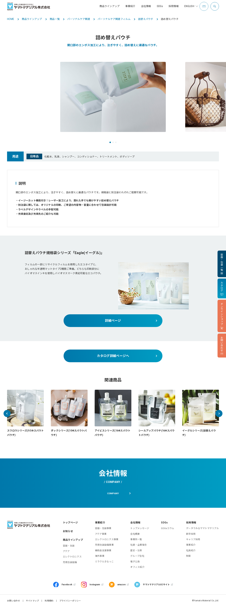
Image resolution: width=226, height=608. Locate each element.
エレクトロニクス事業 (106, 540)
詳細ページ (113, 320)
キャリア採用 (193, 540)
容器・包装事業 (103, 529)
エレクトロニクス (72, 557)
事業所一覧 (136, 540)
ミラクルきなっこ (104, 562)
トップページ (70, 523)
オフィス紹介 (137, 568)
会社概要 (135, 534)
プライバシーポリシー (70, 602)
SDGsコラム (167, 529)
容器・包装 (69, 546)
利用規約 (49, 602)
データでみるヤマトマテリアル (202, 529)
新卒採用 (190, 534)
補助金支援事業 (103, 551)
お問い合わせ (13, 602)
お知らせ (68, 532)
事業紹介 (190, 546)
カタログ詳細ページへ (113, 356)
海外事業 (99, 557)
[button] (110, 142)
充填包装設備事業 (104, 546)
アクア (66, 552)
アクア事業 (100, 534)
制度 (188, 557)
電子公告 (135, 562)
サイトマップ (32, 602)
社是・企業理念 (138, 546)
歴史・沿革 (136, 551)
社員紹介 (190, 551)
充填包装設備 (70, 563)
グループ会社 (137, 557)
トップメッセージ (139, 529)
